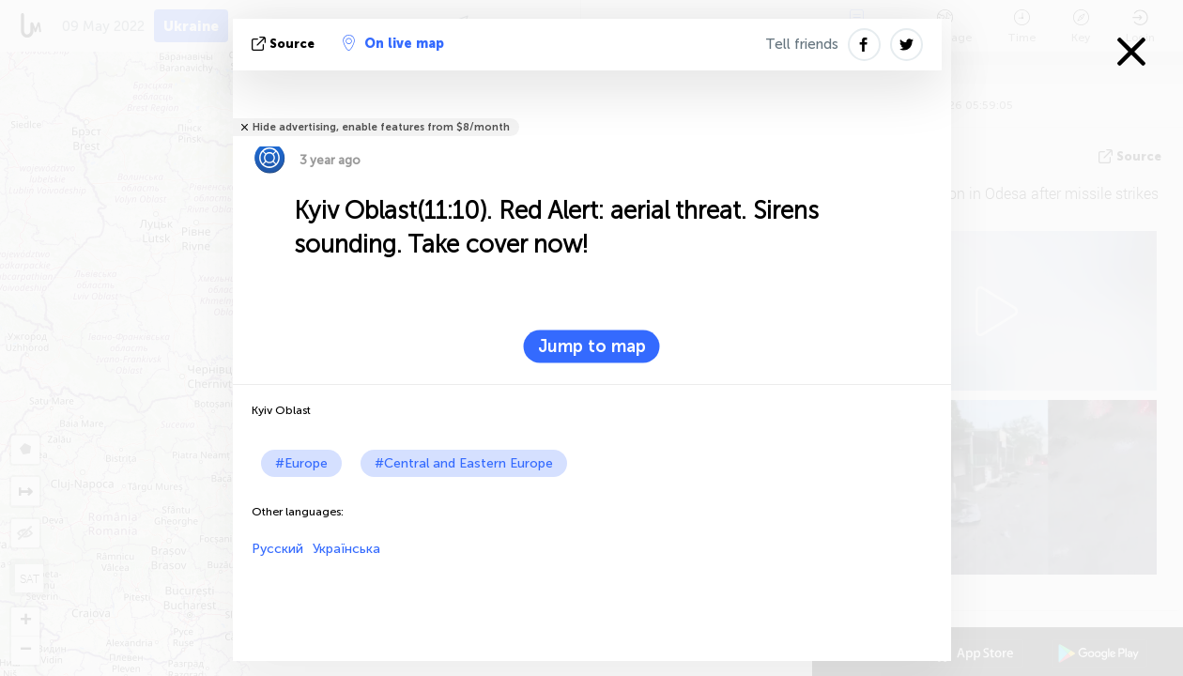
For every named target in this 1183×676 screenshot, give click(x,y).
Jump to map (592, 346)
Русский (277, 549)
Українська (346, 549)
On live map (393, 43)
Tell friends (801, 44)
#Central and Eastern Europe (464, 463)
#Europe (301, 463)
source (285, 44)
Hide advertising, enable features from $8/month (381, 127)
